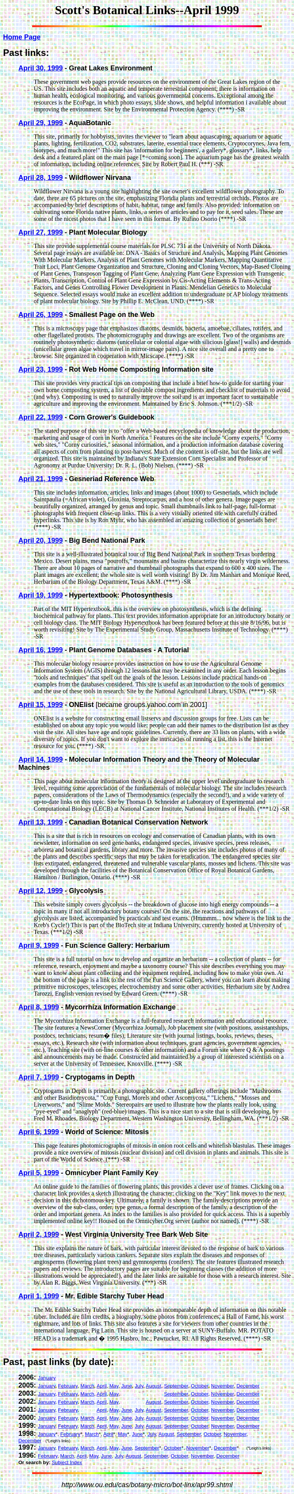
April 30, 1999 (40, 68)
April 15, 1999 (40, 705)
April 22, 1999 (40, 417)
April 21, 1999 (40, 479)
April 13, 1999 (40, 822)
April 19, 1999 (40, 595)
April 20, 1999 (40, 540)
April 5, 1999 (38, 1173)
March (87, 1386)
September (176, 1386)
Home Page (22, 37)
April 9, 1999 (38, 945)
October (200, 1386)
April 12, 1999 (40, 891)
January (47, 1378)
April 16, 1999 (40, 650)
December (248, 1386)
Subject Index (67, 1462)
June (126, 1386)
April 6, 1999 (38, 1132)
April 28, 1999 (40, 177)
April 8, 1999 (38, 1007)
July (139, 1386)
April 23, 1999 (40, 369)
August (153, 1386)
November (222, 1386)
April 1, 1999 (38, 1296)
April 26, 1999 (40, 314)
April (102, 1386)
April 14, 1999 (40, 759)
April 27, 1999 (40, 232)
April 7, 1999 (38, 1077)
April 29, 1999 (40, 123)
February (68, 1386)
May (114, 1386)
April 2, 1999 (38, 1234)
